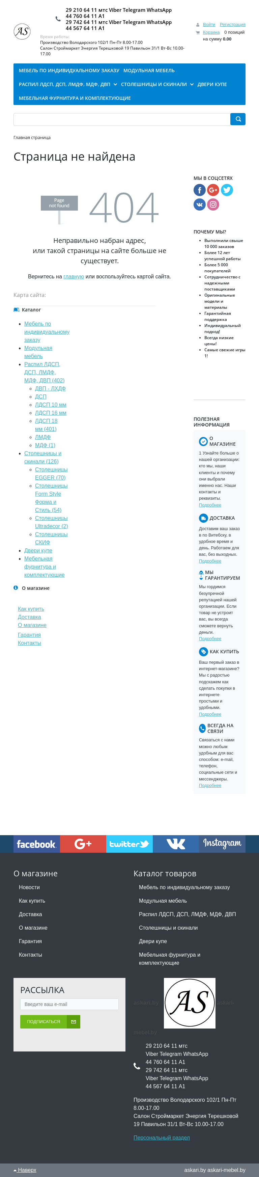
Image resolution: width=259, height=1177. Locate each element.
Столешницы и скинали (168, 928)
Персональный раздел (162, 1138)
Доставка (29, 617)
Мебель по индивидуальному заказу (46, 332)
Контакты (29, 643)
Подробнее (210, 505)
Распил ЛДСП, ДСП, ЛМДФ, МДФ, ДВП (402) (44, 372)
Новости (29, 887)
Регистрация (233, 24)
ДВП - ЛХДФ (50, 388)
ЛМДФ (43, 437)
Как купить (31, 609)
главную (73, 276)
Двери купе (38, 550)
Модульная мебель (163, 901)
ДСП (41, 397)
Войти (209, 24)
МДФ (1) (45, 445)
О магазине (32, 625)
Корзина (211, 32)
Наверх (24, 1170)
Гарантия (29, 635)
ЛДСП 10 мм (50, 405)
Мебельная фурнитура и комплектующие (44, 567)
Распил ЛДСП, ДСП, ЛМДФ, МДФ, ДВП (187, 914)
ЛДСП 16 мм (50, 413)
